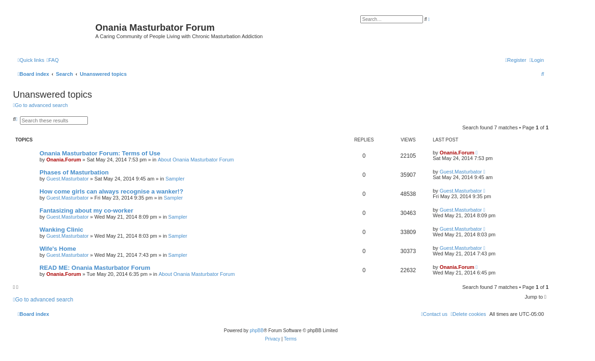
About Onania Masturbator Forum (196, 159)
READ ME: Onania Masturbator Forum (95, 267)
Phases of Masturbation (74, 172)
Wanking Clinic (61, 229)
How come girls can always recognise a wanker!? (111, 191)
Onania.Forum (63, 159)
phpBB (257, 330)
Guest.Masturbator (67, 178)
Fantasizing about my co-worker (86, 210)
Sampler (175, 178)
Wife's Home (58, 248)
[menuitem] (52, 60)
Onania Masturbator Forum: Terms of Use (100, 153)
